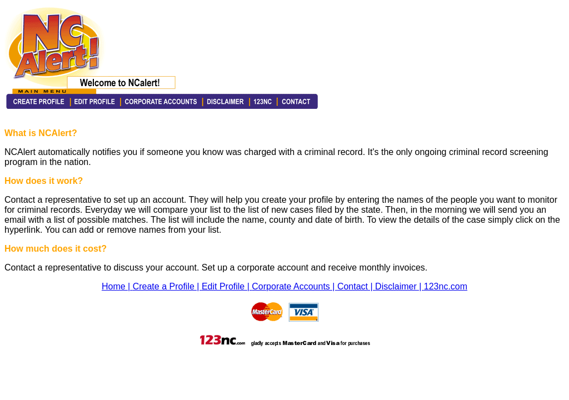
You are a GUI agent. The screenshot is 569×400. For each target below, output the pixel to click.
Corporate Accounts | (294, 286)
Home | (117, 286)
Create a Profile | (167, 286)
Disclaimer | (399, 286)
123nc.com (445, 286)
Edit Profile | (227, 286)
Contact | (356, 286)
